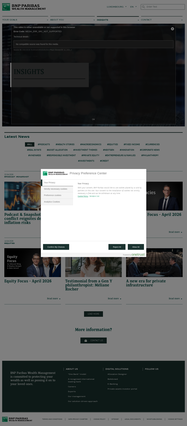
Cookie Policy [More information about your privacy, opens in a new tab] (83, 196)
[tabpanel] (110, 190)
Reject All (117, 247)
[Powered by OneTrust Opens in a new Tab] (134, 255)
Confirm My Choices (56, 247)
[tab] (57, 183)
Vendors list (94, 196)
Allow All (135, 247)
